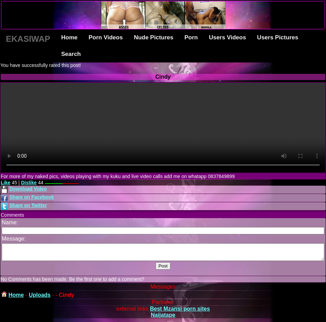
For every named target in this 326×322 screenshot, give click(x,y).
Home (69, 37)
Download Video (28, 189)
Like (5, 182)
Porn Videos (106, 37)
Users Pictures (277, 37)
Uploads (39, 298)
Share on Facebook (31, 197)
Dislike (29, 182)
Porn (191, 37)
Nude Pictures (153, 37)
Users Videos (227, 37)
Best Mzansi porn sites (180, 312)
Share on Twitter (28, 205)
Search (71, 54)
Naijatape (163, 318)
